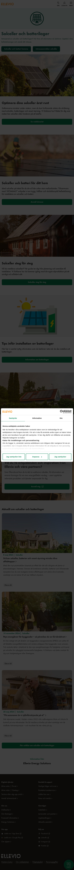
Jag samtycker (60, 457)
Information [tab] (37, 418)
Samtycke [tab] (13, 418)
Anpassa (37, 457)
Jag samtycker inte (13, 457)
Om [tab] (61, 418)
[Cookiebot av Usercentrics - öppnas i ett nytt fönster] (61, 411)
